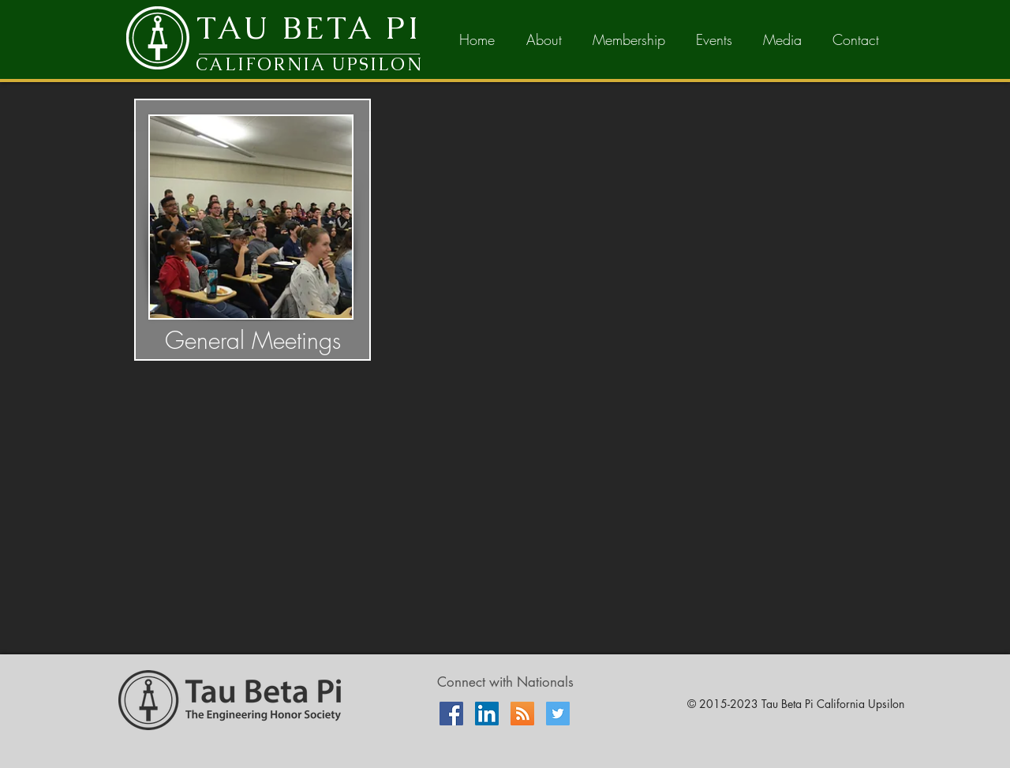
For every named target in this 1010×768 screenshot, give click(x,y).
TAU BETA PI (308, 27)
